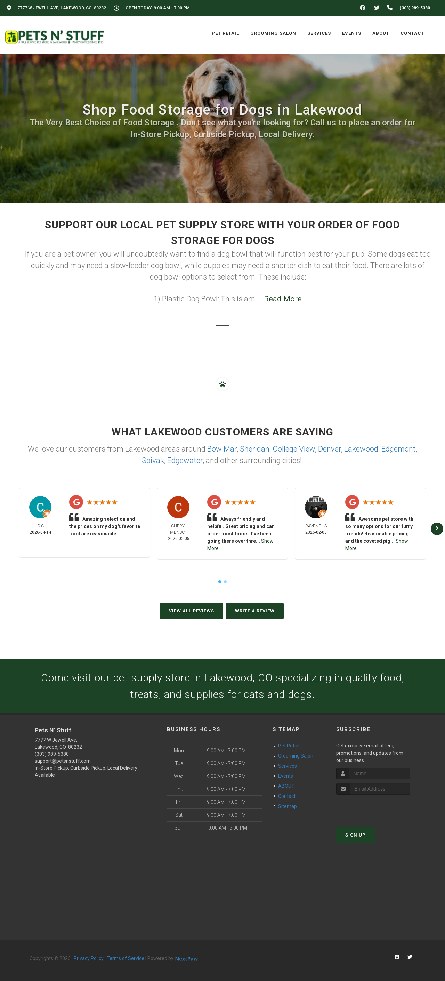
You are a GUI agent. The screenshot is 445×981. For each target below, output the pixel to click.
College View (294, 449)
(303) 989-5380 (52, 754)
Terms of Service (125, 958)
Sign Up (355, 835)
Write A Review (255, 610)
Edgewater (185, 460)
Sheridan (254, 449)
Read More (283, 299)
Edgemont (398, 449)
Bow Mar (222, 449)
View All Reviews (191, 610)
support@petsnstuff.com (63, 761)
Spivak (153, 460)
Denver (329, 449)
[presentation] (373, 807)
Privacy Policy (89, 958)
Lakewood (361, 449)
